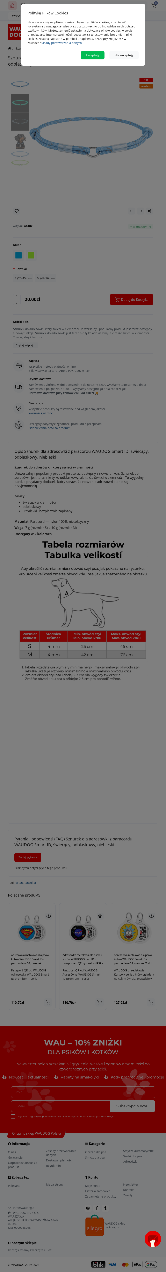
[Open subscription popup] (153, 1239)
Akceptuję (92, 55)
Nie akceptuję (124, 55)
